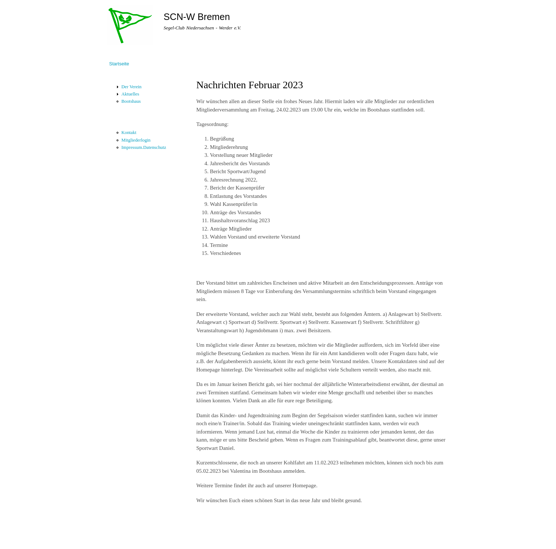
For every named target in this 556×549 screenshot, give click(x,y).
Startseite (119, 63)
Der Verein (131, 86)
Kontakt (128, 132)
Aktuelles (130, 94)
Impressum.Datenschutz (143, 147)
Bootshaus (131, 101)
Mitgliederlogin (135, 140)
